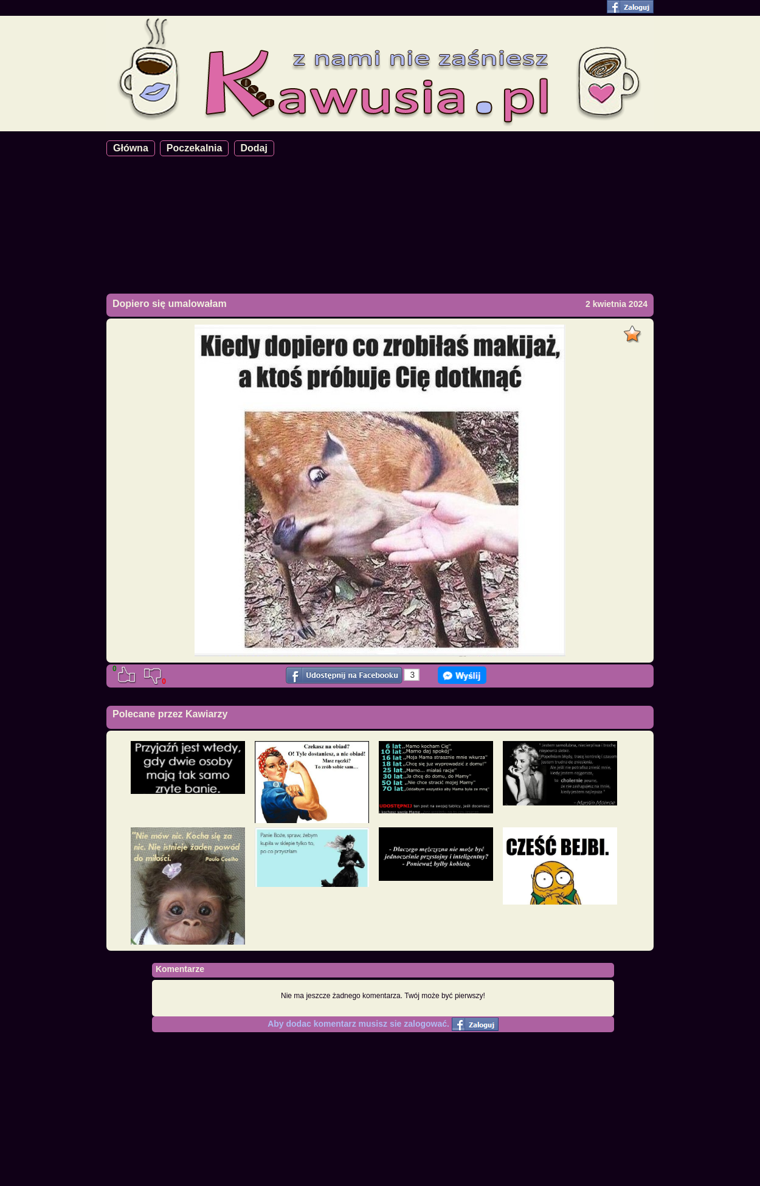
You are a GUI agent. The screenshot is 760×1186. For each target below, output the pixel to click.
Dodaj (254, 148)
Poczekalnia (195, 148)
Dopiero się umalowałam (169, 303)
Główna (130, 148)
